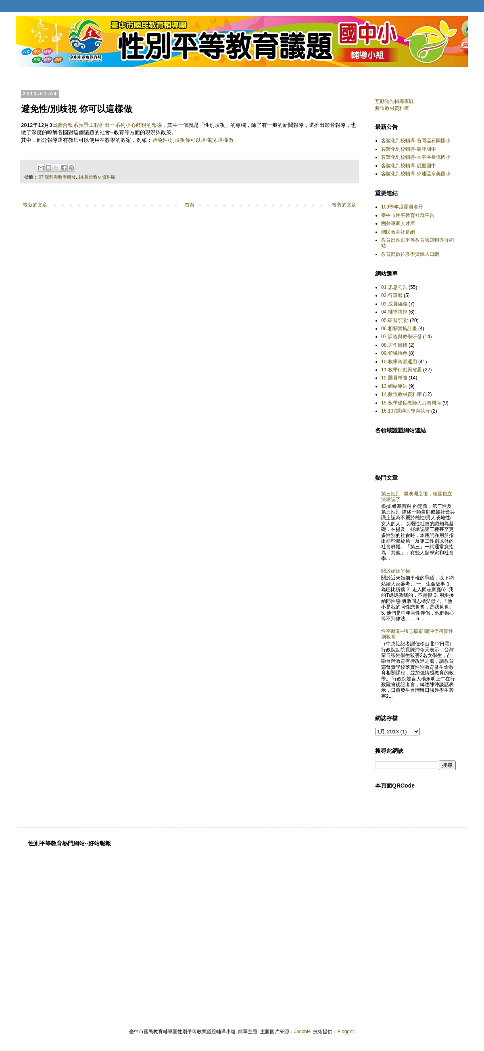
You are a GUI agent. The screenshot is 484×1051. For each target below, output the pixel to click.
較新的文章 (35, 205)
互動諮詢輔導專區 (394, 101)
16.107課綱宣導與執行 (405, 411)
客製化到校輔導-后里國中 (408, 165)
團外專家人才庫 (398, 223)
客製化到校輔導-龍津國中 (408, 149)
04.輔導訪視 (394, 312)
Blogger (345, 1031)
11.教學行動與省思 (401, 370)
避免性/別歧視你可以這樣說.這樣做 (193, 140)
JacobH (302, 1031)
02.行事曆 (392, 295)
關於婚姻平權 (395, 571)
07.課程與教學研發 (57, 177)
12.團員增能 (394, 378)
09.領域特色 (394, 353)
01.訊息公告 (394, 287)
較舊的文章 (344, 205)
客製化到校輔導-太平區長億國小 (416, 157)
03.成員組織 (394, 304)
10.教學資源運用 (399, 361)
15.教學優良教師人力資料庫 (411, 403)
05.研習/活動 (395, 320)
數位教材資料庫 (392, 108)
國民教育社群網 (398, 232)
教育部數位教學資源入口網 (410, 254)
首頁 (189, 205)
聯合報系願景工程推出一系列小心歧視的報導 (109, 125)
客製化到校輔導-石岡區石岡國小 (416, 140)
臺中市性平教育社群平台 (407, 215)
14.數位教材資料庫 (96, 177)
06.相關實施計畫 (399, 328)
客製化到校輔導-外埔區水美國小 (416, 174)
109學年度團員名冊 (402, 207)
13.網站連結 (394, 386)
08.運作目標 (394, 345)
